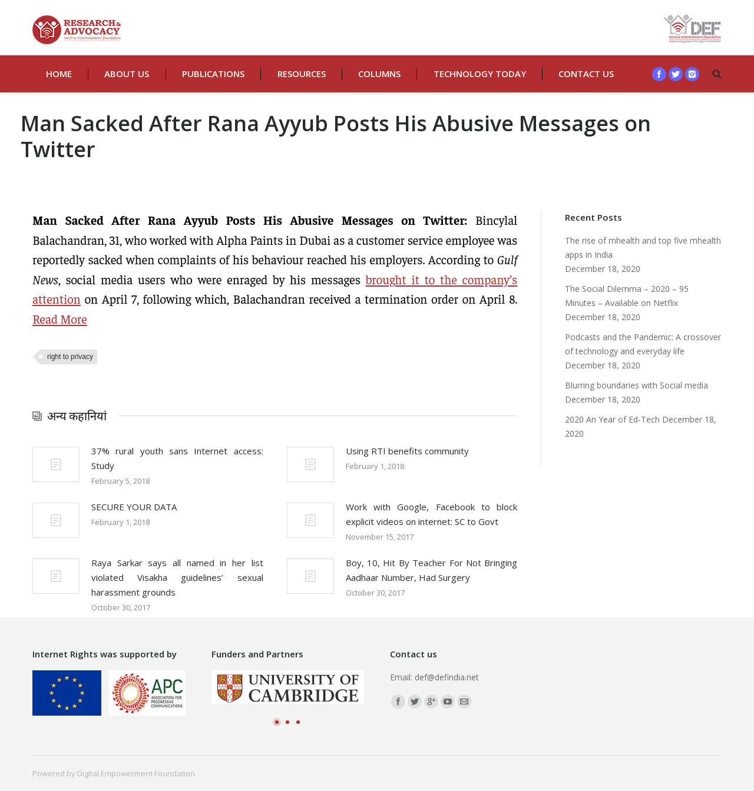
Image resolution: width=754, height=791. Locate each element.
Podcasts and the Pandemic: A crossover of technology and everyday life (643, 344)
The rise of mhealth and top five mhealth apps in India (643, 247)
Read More (59, 319)
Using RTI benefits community (407, 451)
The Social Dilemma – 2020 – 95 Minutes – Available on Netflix (627, 295)
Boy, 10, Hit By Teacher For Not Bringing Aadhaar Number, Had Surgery (432, 570)
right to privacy (70, 357)
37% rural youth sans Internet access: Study (177, 458)
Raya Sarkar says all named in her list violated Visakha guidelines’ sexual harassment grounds (177, 577)
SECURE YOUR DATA (134, 507)
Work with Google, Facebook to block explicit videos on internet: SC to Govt (432, 514)
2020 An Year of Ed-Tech (612, 419)
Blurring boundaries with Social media (636, 385)
